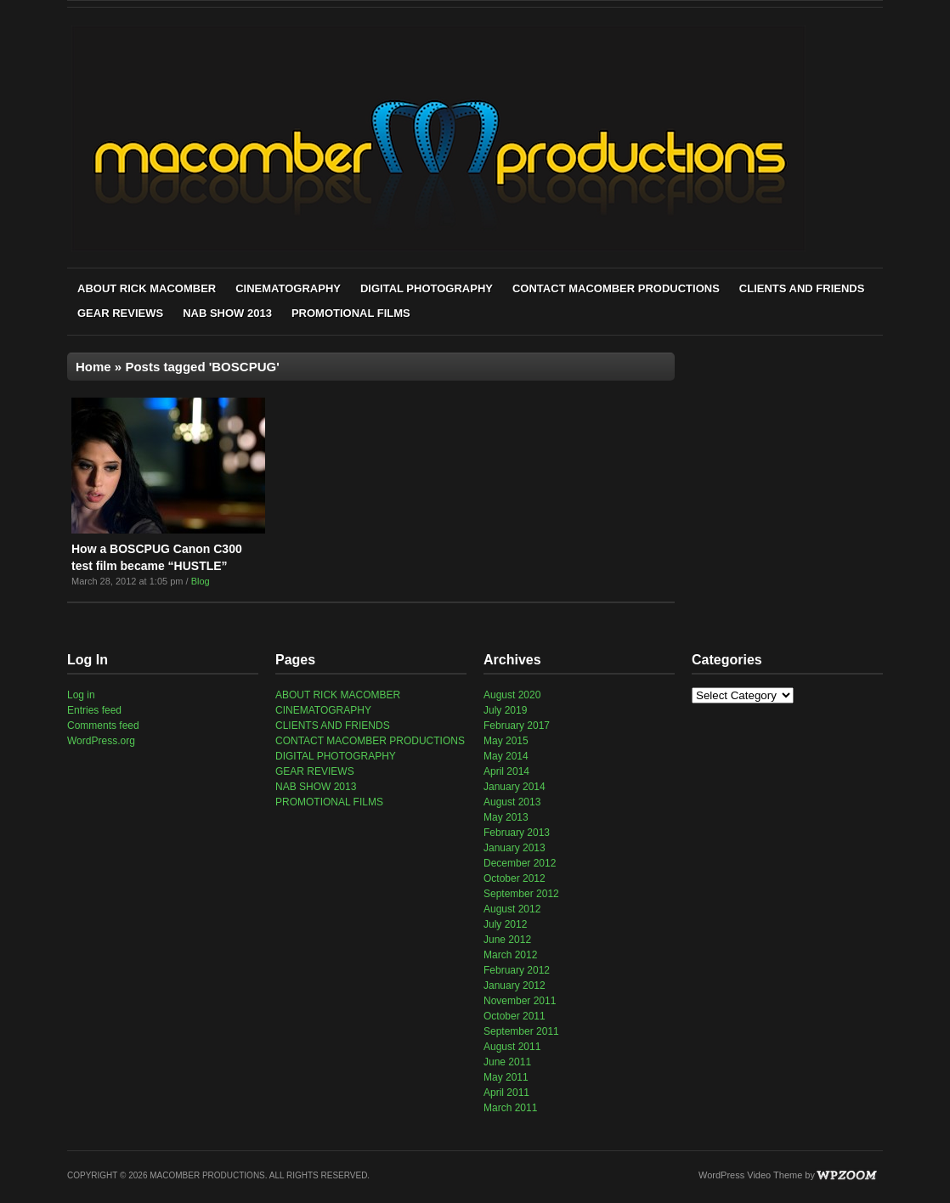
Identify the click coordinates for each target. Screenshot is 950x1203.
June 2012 (507, 940)
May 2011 (506, 1077)
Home (93, 366)
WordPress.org (101, 741)
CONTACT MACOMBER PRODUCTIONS (616, 288)
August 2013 (511, 802)
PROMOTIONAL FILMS (350, 313)
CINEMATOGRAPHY (288, 288)
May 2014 (506, 756)
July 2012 (505, 924)
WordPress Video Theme (750, 1175)
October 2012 (514, 878)
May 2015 (506, 741)
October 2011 (514, 1016)
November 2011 (519, 1001)
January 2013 (514, 848)
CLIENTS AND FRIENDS (802, 288)
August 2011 (511, 1047)
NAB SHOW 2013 (227, 313)
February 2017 (516, 725)
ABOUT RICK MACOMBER (146, 288)
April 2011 (506, 1093)
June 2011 (507, 1062)
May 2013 (506, 817)
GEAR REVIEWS (120, 313)
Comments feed (103, 725)
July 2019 (505, 710)
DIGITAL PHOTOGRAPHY (426, 288)
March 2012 (510, 955)
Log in (81, 695)
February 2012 (516, 970)
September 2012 (521, 894)
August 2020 (511, 695)
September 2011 (521, 1031)
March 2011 (510, 1108)
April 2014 (506, 771)
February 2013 (516, 833)
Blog (200, 581)
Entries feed (94, 710)
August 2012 (511, 909)
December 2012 (519, 863)
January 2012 (514, 985)
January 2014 (514, 787)
